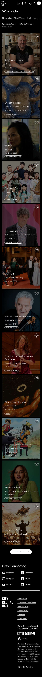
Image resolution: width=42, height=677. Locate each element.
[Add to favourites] (36, 36)
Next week (19, 18)
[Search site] (34, 3)
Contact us (22, 598)
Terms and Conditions (26, 602)
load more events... (19, 552)
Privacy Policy (23, 607)
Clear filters (7, 27)
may (35, 18)
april (29, 18)
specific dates (9, 24)
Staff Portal (22, 619)
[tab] (7, 18)
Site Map (21, 615)
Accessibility (22, 611)
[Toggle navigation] (39, 3)
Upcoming (7, 18)
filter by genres (26, 24)
